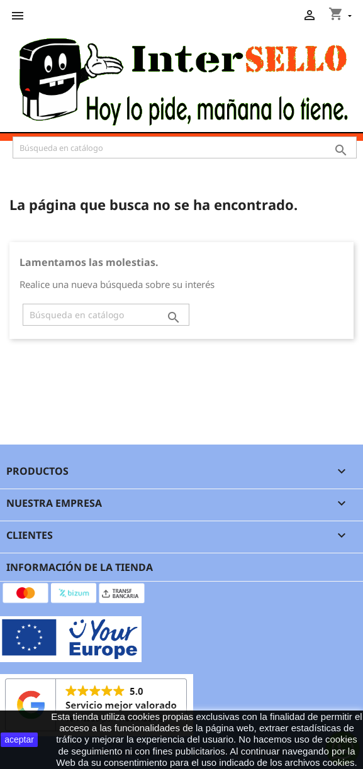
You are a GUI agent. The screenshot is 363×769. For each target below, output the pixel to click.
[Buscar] (185, 147)
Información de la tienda (79, 567)
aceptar (19, 739)
